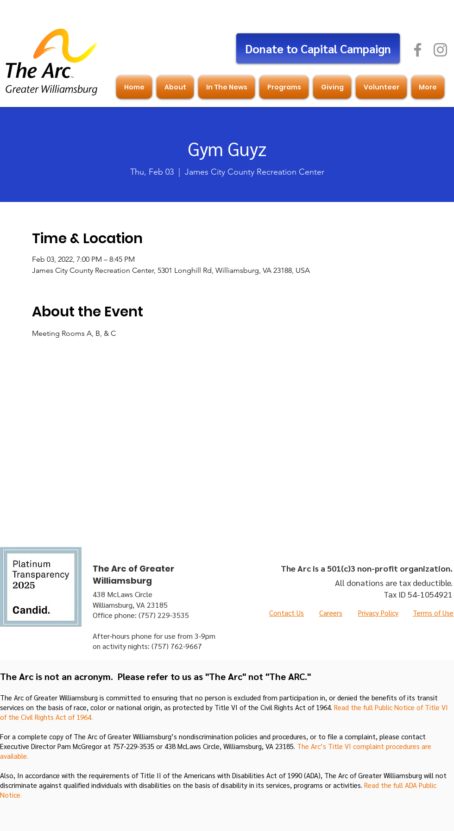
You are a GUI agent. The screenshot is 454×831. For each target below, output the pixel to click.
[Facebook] (418, 50)
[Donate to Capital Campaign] (318, 48)
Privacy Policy (378, 612)
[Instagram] (440, 50)
